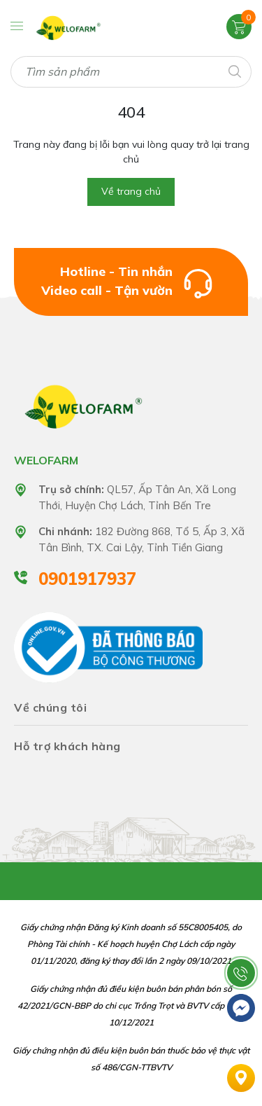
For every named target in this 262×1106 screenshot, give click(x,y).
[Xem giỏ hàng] (239, 26)
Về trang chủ (131, 191)
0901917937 (87, 578)
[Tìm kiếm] (233, 70)
